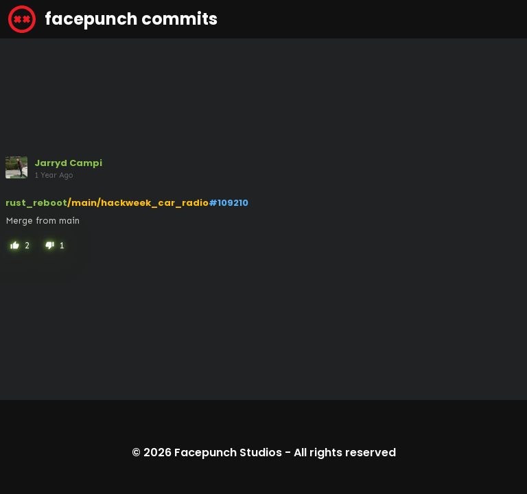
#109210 (228, 202)
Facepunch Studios (228, 452)
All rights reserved (345, 452)
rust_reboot (36, 202)
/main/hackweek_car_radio (138, 202)
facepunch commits (113, 19)
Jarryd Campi (68, 162)
